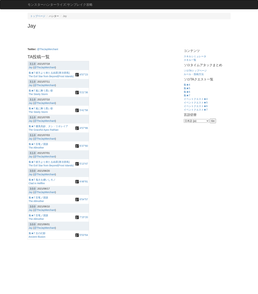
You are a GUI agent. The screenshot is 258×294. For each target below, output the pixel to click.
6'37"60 (81, 145)
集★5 (187, 88)
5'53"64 (81, 235)
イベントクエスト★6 (196, 106)
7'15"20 (81, 217)
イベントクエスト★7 (196, 109)
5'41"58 (81, 110)
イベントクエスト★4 (196, 99)
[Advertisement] (92, 38)
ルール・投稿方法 (194, 74)
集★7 (187, 95)
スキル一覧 (190, 59)
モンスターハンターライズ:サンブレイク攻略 (60, 4)
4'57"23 (81, 74)
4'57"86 (81, 128)
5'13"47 (81, 163)
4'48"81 (81, 181)
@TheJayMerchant (47, 49)
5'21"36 (81, 92)
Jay (31, 67)
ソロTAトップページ (195, 70)
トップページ (37, 16)
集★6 (187, 91)
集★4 (187, 84)
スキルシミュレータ (195, 56)
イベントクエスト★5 (196, 102)
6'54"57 (81, 199)
